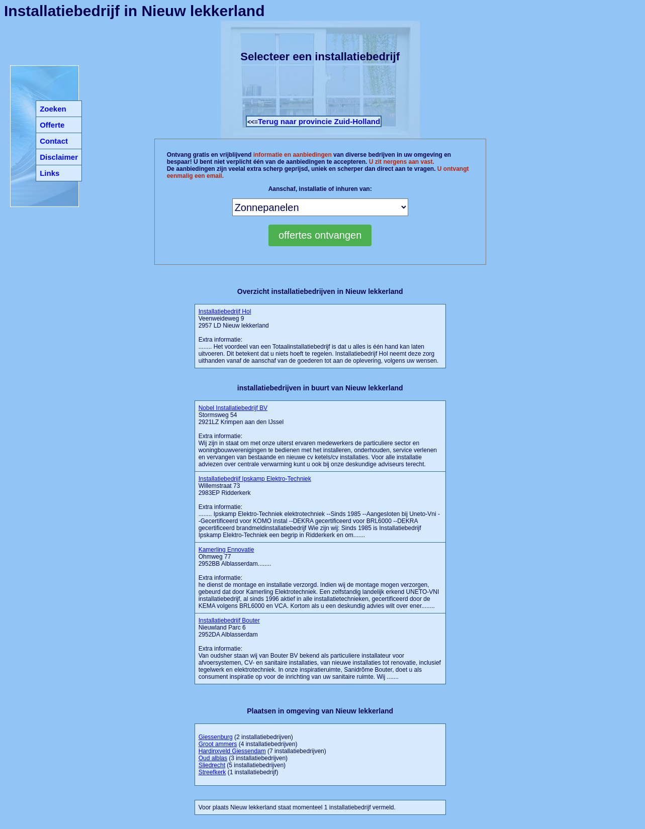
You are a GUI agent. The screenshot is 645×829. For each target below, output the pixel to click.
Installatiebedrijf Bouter (229, 620)
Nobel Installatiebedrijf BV (233, 407)
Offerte (52, 125)
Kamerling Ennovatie (226, 549)
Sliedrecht (212, 765)
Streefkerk (212, 772)
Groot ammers (218, 744)
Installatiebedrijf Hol (225, 311)
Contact (54, 141)
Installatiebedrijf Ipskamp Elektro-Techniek (255, 478)
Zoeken (53, 109)
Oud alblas (213, 758)
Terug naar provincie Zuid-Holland (319, 121)
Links (49, 173)
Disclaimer (59, 157)
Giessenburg (216, 737)
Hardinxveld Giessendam (232, 751)
